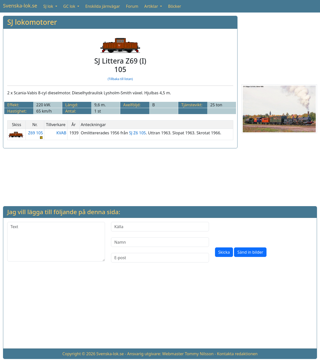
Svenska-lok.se (20, 5)
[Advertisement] (279, 47)
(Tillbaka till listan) (120, 79)
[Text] (56, 241)
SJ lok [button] (48, 6)
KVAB (61, 133)
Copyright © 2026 (78, 353)
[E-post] (160, 257)
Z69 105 (35, 134)
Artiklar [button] (151, 6)
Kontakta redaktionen (237, 353)
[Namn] (160, 242)
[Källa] (160, 226)
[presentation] (253, 231)
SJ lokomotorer (32, 22)
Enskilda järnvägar (102, 6)
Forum (132, 6)
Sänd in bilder (250, 252)
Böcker (174, 6)
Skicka (224, 252)
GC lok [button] (69, 6)
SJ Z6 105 (137, 133)
